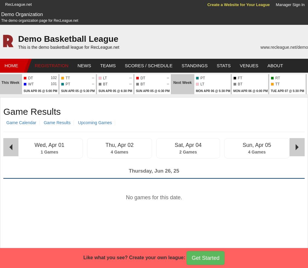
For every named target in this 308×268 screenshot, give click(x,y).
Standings (195, 65)
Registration (51, 65)
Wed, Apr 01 (49, 145)
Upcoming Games (95, 122)
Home (11, 65)
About (275, 65)
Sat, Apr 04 (188, 145)
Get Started (205, 258)
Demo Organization (22, 14)
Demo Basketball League (68, 39)
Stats (224, 65)
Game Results (57, 122)
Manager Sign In (290, 4)
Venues (249, 65)
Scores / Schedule (149, 65)
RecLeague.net (18, 4)
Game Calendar (21, 122)
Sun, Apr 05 (257, 145)
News (84, 65)
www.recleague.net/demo (284, 47)
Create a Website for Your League (238, 4)
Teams (108, 65)
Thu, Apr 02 (119, 145)
